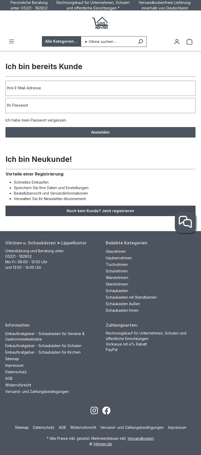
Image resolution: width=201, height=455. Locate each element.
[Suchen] (140, 41)
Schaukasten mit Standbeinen (131, 297)
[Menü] (11, 41)
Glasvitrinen (116, 251)
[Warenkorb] (189, 41)
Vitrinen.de (102, 444)
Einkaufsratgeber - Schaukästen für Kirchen (43, 352)
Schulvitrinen (117, 271)
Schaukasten (117, 290)
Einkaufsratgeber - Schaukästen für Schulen (43, 345)
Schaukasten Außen (123, 303)
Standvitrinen (117, 284)
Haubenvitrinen (119, 258)
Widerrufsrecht (18, 385)
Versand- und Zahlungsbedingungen (37, 391)
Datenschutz (16, 372)
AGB (9, 378)
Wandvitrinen (117, 277)
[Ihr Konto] (177, 41)
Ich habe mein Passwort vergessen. (36, 120)
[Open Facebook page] (106, 412)
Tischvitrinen (117, 264)
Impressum (14, 365)
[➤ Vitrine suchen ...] (108, 41)
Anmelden (100, 132)
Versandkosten (140, 438)
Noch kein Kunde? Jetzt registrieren (100, 211)
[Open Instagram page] (94, 412)
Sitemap (12, 359)
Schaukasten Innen (122, 310)
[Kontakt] (185, 222)
